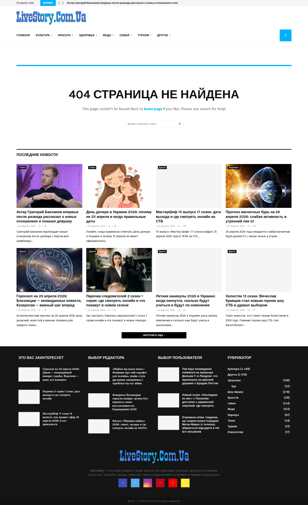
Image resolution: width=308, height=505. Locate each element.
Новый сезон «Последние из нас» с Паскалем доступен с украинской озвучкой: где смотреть (199, 400)
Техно (231, 420)
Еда (234, 386)
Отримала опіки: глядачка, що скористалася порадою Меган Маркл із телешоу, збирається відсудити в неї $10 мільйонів (200, 424)
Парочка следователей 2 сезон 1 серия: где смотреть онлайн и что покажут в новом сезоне (125, 2)
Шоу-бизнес (235, 392)
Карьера (233, 415)
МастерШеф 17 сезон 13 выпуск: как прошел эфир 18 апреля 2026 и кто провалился (61, 419)
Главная (23, 35)
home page (153, 109)
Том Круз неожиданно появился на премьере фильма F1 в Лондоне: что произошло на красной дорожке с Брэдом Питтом (200, 376)
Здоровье (86, 35)
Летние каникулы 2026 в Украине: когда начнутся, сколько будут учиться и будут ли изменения (185, 301)
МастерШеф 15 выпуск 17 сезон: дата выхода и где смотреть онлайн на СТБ (188, 216)
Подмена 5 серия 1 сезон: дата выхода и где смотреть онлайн (61, 395)
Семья (124, 35)
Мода (107, 35)
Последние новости (37, 155)
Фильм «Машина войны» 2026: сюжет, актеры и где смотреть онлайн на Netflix (129, 424)
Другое (162, 35)
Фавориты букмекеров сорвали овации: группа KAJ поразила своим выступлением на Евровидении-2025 (130, 402)
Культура (43, 35)
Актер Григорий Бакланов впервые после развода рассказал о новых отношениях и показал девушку (47, 216)
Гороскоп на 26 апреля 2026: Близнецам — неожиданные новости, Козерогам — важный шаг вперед (49, 301)
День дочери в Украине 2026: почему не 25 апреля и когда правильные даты (119, 216)
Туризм (143, 35)
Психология (235, 432)
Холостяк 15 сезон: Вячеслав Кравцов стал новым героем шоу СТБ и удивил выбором (255, 301)
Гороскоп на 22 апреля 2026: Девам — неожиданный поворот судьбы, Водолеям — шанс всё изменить (61, 374)
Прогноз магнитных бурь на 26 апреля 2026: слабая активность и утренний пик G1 (256, 216)
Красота (64, 35)
